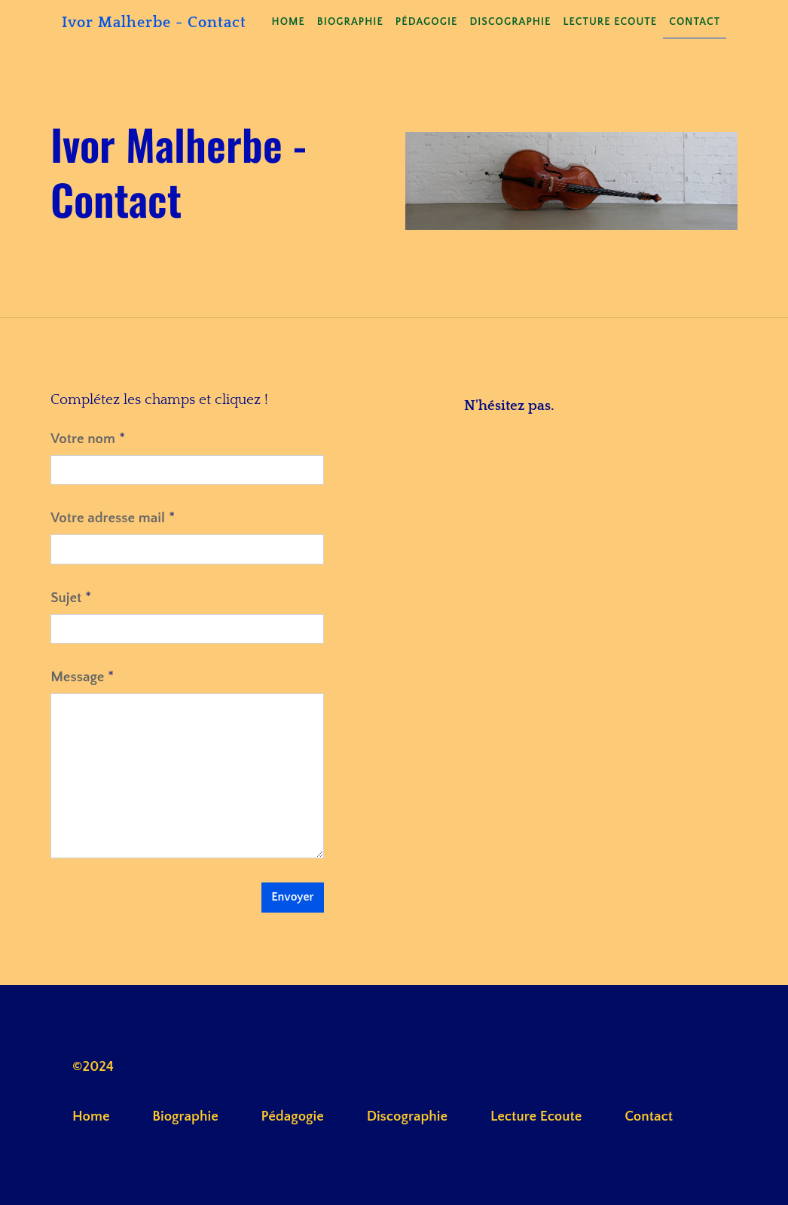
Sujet (65, 598)
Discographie (510, 22)
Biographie (350, 22)
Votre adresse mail (107, 518)
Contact (694, 22)
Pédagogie (427, 22)
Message (77, 677)
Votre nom (82, 439)
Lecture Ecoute (610, 22)
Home (288, 22)
